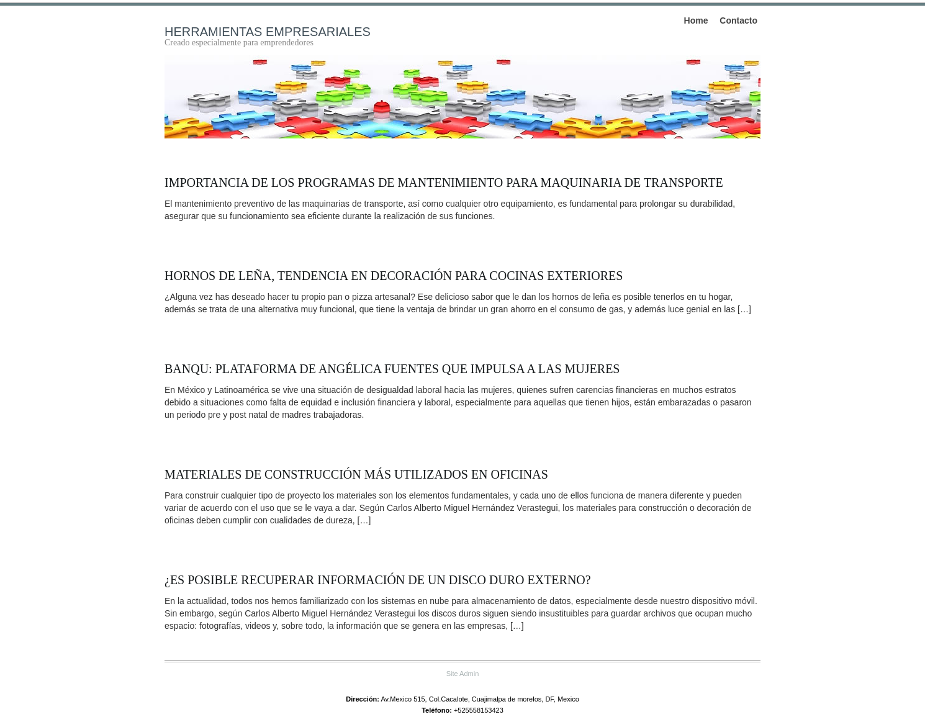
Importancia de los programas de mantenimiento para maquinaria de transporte (444, 182)
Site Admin (462, 673)
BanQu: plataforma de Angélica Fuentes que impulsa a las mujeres (392, 369)
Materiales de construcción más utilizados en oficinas (356, 474)
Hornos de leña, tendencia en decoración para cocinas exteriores (394, 275)
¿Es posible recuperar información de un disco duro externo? (378, 580)
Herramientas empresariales (268, 31)
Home (696, 20)
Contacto (738, 20)
